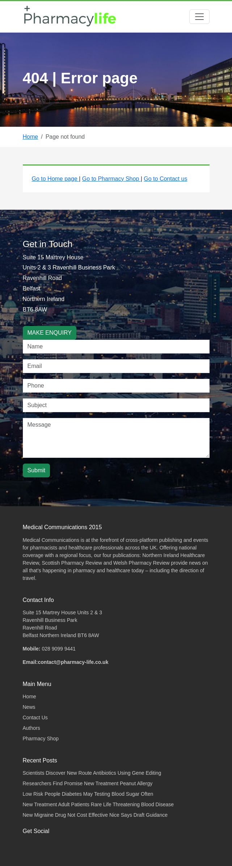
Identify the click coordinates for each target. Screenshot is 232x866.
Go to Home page (55, 179)
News (29, 707)
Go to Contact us (165, 179)
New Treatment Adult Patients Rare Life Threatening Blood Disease (98, 804)
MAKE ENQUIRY (50, 333)
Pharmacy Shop (41, 738)
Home (30, 137)
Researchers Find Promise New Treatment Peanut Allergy (88, 783)
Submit (37, 470)
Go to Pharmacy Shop (111, 179)
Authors (31, 728)
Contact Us (35, 717)
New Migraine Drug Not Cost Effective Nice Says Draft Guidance (95, 815)
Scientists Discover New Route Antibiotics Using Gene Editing (92, 773)
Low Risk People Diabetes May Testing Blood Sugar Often (88, 794)
